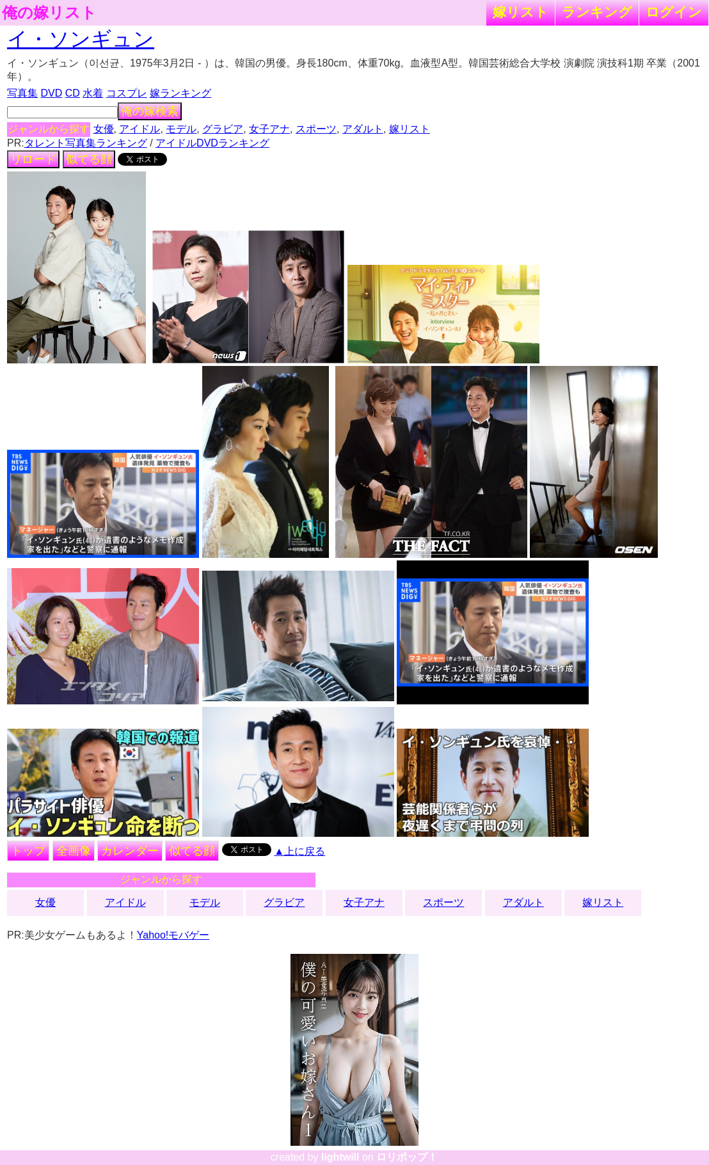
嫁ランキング (180, 93)
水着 (93, 93)
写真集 (22, 93)
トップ (28, 850)
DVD (52, 93)
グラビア (222, 128)
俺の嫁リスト (49, 12)
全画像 (73, 850)
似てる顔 (89, 159)
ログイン (674, 11)
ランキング (597, 11)
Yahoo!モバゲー (173, 935)
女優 (103, 128)
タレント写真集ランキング (85, 143)
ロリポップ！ (407, 1157)
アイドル (139, 128)
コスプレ (126, 93)
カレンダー (130, 850)
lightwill (340, 1157)
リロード (33, 159)
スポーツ (316, 128)
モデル (181, 128)
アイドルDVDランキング (212, 143)
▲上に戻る (299, 851)
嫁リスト (520, 11)
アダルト (362, 128)
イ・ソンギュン (80, 39)
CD (72, 93)
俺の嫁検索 (150, 111)
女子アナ (269, 128)
